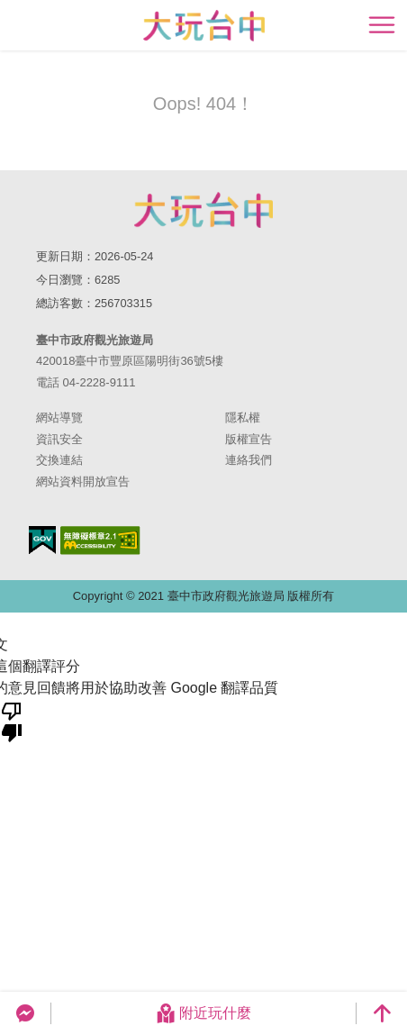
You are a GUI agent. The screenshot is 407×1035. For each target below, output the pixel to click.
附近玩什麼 (203, 1013)
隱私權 (242, 417)
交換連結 (59, 460)
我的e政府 (42, 540)
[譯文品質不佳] (12, 720)
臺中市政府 (203, 210)
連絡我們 (248, 460)
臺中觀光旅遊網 (204, 25)
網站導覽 (59, 417)
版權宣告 (248, 439)
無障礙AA (100, 540)
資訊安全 (59, 439)
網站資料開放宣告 (83, 481)
